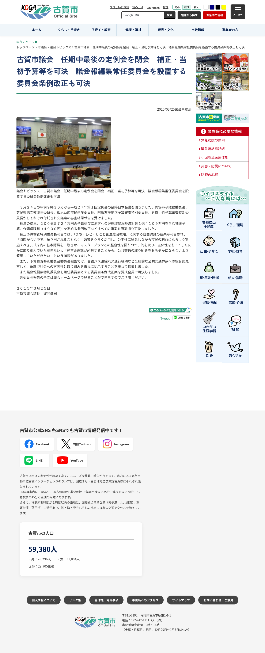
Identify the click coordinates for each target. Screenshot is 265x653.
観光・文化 (166, 29)
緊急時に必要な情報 (222, 131)
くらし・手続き (69, 29)
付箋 (165, 7)
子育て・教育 (101, 29)
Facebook (37, 444)
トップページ (25, 47)
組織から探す (189, 15)
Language (153, 7)
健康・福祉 (133, 29)
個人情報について (44, 600)
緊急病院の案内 (213, 139)
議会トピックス (60, 47)
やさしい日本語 (119, 7)
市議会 (42, 47)
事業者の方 (230, 29)
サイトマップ (181, 600)
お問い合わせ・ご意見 (218, 600)
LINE (33, 460)
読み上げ (137, 7)
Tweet (165, 318)
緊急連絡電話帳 (213, 148)
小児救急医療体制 (214, 157)
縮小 (176, 7)
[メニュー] (238, 11)
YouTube (70, 460)
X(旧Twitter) (76, 444)
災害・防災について (216, 165)
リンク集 (75, 600)
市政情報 (198, 29)
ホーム (36, 29)
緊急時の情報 (214, 15)
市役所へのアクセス (145, 600)
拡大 (196, 7)
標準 (186, 7)
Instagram (115, 444)
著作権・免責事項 (106, 600)
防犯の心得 (209, 174)
